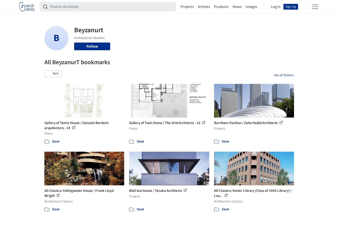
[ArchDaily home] (27, 7)
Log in (276, 6)
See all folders (284, 75)
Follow (92, 46)
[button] (53, 73)
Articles (204, 6)
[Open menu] (315, 7)
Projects (187, 6)
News (237, 6)
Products (221, 6)
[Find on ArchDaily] (111, 7)
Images (251, 6)
